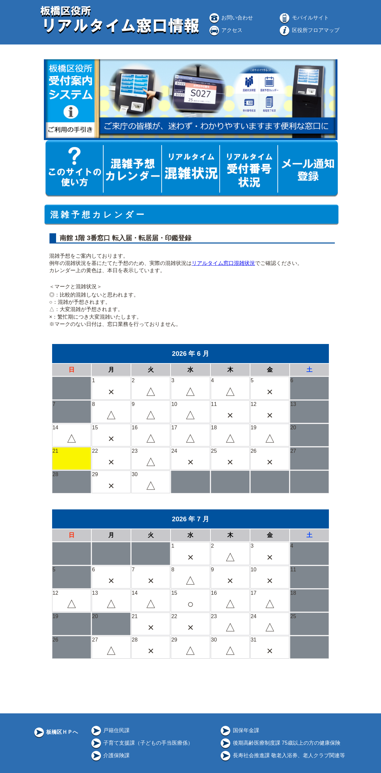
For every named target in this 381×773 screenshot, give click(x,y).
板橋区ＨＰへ (55, 732)
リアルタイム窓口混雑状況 (223, 263)
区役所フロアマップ (308, 30)
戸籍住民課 (110, 730)
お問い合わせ (230, 17)
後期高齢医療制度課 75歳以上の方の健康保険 (279, 743)
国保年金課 (239, 730)
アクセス (225, 30)
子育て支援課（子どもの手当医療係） (141, 743)
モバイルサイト (303, 17)
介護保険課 (110, 755)
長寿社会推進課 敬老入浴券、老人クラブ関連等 (282, 755)
